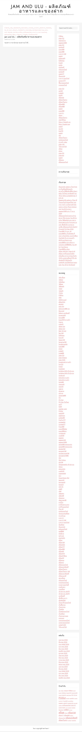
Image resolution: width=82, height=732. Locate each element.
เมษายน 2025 (63, 667)
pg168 (61, 92)
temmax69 (62, 483)
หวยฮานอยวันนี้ (64, 586)
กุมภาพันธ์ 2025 (64, 672)
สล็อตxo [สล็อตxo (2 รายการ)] (71, 716)
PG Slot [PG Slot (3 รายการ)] (75, 696)
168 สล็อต (62, 278)
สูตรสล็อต (62, 579)
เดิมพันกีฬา (62, 601)
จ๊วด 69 (61, 510)
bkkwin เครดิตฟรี (64, 314)
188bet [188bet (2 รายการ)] (62, 691)
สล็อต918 (62, 554)
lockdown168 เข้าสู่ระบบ (66, 372)
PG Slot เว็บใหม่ (64, 403)
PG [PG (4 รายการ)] (72, 696)
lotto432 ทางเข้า (64, 379)
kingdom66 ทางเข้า (65, 363)
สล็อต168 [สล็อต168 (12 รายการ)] (72, 713)
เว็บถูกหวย (62, 608)
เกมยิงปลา (19, 35)
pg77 (60, 405)
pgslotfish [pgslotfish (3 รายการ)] (72, 699)
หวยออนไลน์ (63, 86)
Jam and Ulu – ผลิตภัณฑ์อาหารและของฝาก (23, 37)
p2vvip (61, 394)
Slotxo (15, 33)
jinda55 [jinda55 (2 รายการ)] (60, 696)
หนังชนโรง (62, 41)
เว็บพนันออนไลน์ (32, 35)
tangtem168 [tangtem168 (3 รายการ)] (70, 704)
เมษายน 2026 (63, 641)
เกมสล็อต (62, 590)
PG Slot (9, 31)
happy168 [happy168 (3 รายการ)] (68, 694)
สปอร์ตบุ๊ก (62, 539)
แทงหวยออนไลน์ (64, 623)
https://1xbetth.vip (64, 123)
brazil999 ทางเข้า (64, 321)
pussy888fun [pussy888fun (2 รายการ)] (70, 702)
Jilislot (36, 28)
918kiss (61, 37)
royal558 (61, 436)
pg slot (61, 130)
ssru (60, 477)
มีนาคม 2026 (63, 643)
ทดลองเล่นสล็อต (64, 514)
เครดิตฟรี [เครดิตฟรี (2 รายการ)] (69, 721)
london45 (62, 376)
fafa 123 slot (62, 332)
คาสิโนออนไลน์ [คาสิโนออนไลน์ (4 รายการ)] (66, 706)
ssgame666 (62, 474)
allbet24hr (62, 303)
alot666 (61, 305)
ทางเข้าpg (62, 517)
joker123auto (63, 359)
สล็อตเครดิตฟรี (64, 568)
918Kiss (7, 28)
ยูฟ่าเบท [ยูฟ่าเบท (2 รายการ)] (70, 710)
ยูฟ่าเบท (61, 537)
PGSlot (15, 31)
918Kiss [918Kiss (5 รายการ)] (70, 691)
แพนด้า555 (62, 626)
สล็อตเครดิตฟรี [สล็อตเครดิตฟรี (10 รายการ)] (71, 718)
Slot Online (8, 33)
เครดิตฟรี (62, 597)
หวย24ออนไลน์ (64, 583)
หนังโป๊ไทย (62, 121)
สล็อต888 (62, 105)
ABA (11, 28)
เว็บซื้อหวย (62, 606)
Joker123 (42, 28)
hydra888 (61, 347)
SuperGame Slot (64, 479)
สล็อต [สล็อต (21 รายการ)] (61, 713)
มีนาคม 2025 (63, 670)
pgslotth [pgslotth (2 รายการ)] (75, 699)
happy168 (62, 341)
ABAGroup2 (17, 28)
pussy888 (61, 50)
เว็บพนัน (25, 35)
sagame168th (63, 44)
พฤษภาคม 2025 (64, 665)
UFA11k (61, 488)
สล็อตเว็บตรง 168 (64, 572)
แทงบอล (61, 619)
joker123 (61, 39)
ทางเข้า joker (63, 143)
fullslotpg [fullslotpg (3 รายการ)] (64, 694)
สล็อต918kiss (63, 557)
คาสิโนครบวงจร (64, 505)
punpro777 (62, 81)
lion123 (61, 365)
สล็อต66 (61, 98)
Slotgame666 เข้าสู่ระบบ (66, 465)
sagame (61, 439)
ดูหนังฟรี (61, 48)
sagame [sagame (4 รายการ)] (61, 704)
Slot (46, 31)
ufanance (61, 499)
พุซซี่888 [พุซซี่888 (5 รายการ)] (66, 711)
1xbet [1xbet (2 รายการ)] (59, 691)
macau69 (61, 385)
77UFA (61, 294)
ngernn (48, 28)
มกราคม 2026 (63, 647)
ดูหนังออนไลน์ (63, 141)
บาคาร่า (34, 33)
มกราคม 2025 (63, 674)
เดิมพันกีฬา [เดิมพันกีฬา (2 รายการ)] (74, 721)
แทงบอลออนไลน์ (64, 621)
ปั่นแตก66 (62, 77)
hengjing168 (62, 343)
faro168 (61, 334)
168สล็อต (62, 283)
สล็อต (13, 35)
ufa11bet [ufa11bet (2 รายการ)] (60, 706)
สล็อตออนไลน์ (63, 163)
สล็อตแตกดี (62, 577)
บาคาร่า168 (62, 55)
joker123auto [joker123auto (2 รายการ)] (68, 696)
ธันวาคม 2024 (63, 676)
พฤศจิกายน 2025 (64, 652)
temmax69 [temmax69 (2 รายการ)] (75, 704)
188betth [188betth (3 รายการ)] (66, 691)
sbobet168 (62, 450)
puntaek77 (62, 425)
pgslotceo (62, 416)
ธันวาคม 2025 (63, 650)
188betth (61, 287)
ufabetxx (61, 494)
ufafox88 (61, 497)
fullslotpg (61, 61)
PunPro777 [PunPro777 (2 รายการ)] (61, 702)
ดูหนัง (60, 66)
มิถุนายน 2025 (63, 663)
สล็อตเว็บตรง (63, 101)
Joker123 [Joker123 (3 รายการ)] (64, 696)
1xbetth (61, 292)
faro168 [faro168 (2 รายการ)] (60, 693)
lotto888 (61, 383)
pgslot (61, 57)
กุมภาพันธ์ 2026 (64, 645)
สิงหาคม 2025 (63, 659)
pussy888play (63, 430)
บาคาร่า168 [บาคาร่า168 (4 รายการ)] (62, 708)
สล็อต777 (62, 548)
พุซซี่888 (61, 532)
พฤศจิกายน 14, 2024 (10, 40)
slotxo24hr (62, 470)
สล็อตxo (61, 161)
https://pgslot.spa (64, 125)
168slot (61, 281)
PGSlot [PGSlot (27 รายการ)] (62, 698)
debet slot (62, 327)
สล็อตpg (61, 561)
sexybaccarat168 (38, 31)
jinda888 (61, 354)
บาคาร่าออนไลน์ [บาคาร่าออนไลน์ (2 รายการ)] (68, 708)
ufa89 (60, 490)
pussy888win (62, 432)
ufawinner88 (62, 501)
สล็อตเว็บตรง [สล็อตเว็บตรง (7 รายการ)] (63, 721)
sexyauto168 (62, 452)
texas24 (61, 485)
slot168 (61, 463)
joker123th (62, 361)
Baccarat (25, 28)
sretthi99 (61, 472)
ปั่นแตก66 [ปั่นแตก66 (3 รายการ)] (61, 711)
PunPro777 (21, 31)
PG (5, 31)
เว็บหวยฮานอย (63, 617)
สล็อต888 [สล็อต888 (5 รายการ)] (67, 716)
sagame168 (62, 441)
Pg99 (60, 407)
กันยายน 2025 (63, 656)
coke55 (61, 325)
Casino (31, 28)
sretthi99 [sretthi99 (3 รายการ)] (65, 704)
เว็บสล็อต (62, 615)
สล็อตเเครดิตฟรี (64, 574)
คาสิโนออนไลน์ (27, 33)
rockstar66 (62, 434)
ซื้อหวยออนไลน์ (64, 84)
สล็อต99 (61, 559)
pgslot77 (61, 75)
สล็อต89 (61, 552)
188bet (61, 285)
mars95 (61, 387)
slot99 (60, 96)
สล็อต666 (62, 546)
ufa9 (60, 492)
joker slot (61, 145)
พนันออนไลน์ (8, 35)
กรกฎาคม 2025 (64, 661)
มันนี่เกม (61, 534)
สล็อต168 (62, 543)
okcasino (61, 392)
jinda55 (61, 94)
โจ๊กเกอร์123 (63, 147)
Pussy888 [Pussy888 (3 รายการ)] (65, 702)
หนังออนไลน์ (63, 70)
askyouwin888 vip (64, 310)
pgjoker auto (63, 410)
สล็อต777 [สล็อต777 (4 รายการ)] (61, 716)
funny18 (61, 338)
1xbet (60, 289)
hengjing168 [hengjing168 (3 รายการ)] (74, 694)
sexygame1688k (64, 456)
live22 (61, 64)
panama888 (62, 396)
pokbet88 (62, 419)
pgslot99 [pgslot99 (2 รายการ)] (67, 699)
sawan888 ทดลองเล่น (65, 445)
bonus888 (62, 318)
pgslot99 (61, 414)
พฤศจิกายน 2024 (64, 679)
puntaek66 (62, 423)
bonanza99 (62, 316)
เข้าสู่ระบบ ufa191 (64, 592)
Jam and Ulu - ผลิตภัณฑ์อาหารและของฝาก (41, 9)
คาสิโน (20, 33)
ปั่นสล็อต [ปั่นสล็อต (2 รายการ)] (73, 708)
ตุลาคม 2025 (63, 654)
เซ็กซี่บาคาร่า (63, 599)
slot (60, 136)
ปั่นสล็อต (61, 526)
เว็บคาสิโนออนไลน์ (65, 603)
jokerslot (61, 156)
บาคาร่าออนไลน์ (42, 33)
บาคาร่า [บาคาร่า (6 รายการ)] (73, 706)
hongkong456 (63, 345)
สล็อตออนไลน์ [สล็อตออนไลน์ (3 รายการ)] (62, 719)
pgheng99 (62, 59)
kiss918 (61, 132)
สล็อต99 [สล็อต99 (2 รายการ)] (66, 714)
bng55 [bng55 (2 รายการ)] (74, 691)
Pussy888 (29, 31)
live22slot (62, 370)
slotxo (60, 116)
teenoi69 (61, 481)
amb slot (61, 307)
